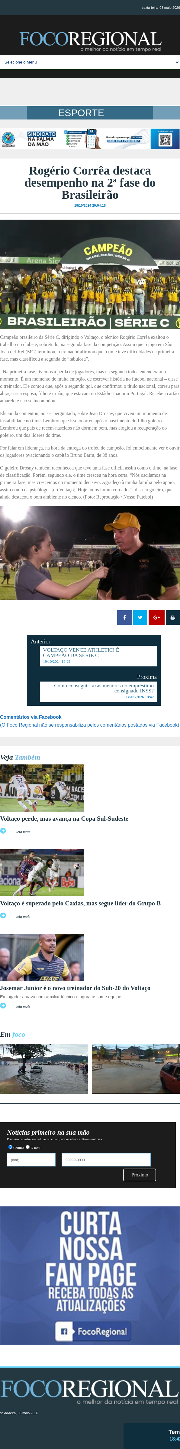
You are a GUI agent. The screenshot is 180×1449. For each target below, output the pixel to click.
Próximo (139, 1174)
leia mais (23, 832)
